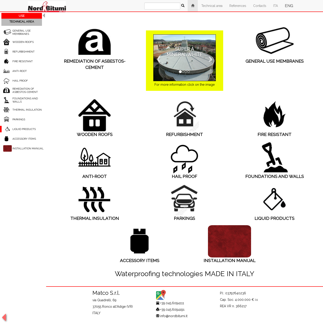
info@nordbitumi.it (173, 316)
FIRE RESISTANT (22, 61)
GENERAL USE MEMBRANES (21, 32)
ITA (275, 6)
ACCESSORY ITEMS (24, 138)
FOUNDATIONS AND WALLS (274, 176)
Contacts (259, 6)
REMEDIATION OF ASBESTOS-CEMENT (25, 90)
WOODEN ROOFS (23, 42)
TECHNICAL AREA (21, 21)
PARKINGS (18, 119)
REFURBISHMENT (23, 51)
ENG (289, 5)
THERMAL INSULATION (27, 109)
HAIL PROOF (20, 80)
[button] (158, 57)
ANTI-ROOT (19, 71)
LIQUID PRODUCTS (24, 129)
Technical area (211, 6)
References (237, 6)
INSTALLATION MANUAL (28, 148)
